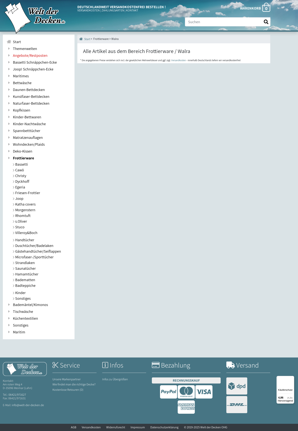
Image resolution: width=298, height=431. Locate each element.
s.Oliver (20, 221)
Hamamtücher (25, 274)
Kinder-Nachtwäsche (26, 123)
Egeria (19, 187)
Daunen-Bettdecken (26, 89)
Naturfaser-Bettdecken (28, 103)
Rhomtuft (22, 215)
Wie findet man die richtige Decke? (74, 384)
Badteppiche (24, 285)
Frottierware (20, 158)
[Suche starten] (266, 22)
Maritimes (18, 76)
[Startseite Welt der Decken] (25, 369)
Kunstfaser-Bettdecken (28, 96)
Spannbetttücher (23, 130)
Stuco (19, 227)
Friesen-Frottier (26, 192)
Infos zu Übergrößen (115, 379)
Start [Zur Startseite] (14, 41)
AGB (73, 427)
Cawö (18, 170)
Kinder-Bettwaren (24, 117)
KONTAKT (132, 10)
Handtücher (23, 239)
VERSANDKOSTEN (88, 10)
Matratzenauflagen (25, 137)
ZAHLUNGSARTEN (112, 10)
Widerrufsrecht (115, 427)
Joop (18, 198)
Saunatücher (24, 268)
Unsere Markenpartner (66, 379)
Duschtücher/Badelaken (33, 245)
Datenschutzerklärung (164, 427)
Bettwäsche (19, 82)
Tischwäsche (20, 311)
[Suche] (227, 21)
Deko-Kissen (19, 151)
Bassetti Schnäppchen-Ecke (32, 62)
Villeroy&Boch (25, 232)
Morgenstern (24, 209)
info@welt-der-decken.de (28, 405)
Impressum (138, 427)
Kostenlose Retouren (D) (67, 390)
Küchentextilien (22, 318)
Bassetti (20, 164)
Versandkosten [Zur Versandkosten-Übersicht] (178, 60)
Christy (19, 175)
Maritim (16, 332)
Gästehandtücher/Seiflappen (37, 251)
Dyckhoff (21, 181)
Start (84, 39)
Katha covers (24, 204)
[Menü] (292, 378)
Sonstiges (22, 298)
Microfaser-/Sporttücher (33, 257)
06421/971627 (17, 395)
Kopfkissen (18, 110)
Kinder (19, 292)
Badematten (24, 279)
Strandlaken (24, 262)
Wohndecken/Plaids (26, 144)
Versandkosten (91, 427)
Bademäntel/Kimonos (27, 304)
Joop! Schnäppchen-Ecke (30, 69)
